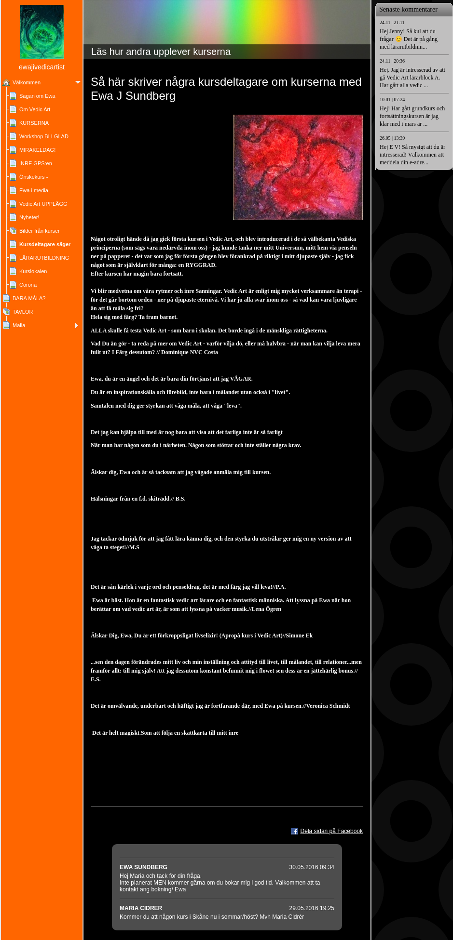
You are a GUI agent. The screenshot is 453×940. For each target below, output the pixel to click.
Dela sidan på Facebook (332, 831)
